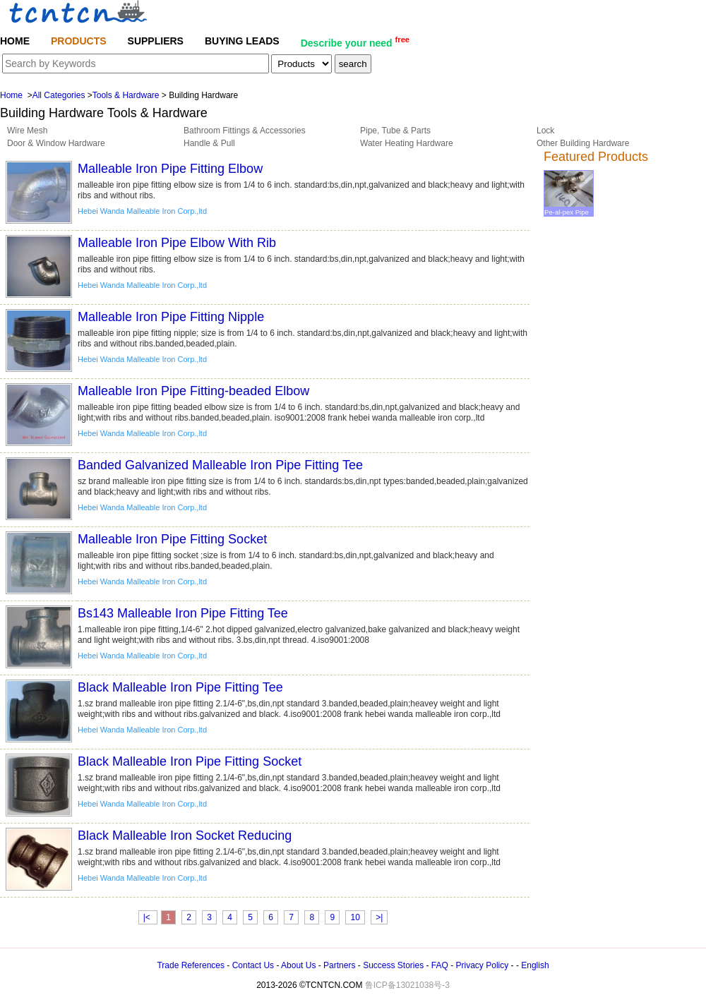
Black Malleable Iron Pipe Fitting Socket (189, 761)
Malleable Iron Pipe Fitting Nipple (171, 317)
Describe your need (355, 42)
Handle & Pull (209, 143)
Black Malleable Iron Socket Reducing (185, 835)
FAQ (439, 965)
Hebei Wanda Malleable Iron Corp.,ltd (142, 211)
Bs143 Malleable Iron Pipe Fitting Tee (183, 613)
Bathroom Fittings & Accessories (245, 130)
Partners (339, 965)
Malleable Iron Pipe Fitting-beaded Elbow (193, 391)
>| (379, 917)
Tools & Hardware (126, 95)
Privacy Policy (482, 965)
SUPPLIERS (156, 41)
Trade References (191, 965)
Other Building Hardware (583, 143)
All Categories (58, 95)
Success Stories (393, 965)
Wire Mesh (27, 130)
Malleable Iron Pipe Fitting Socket (172, 539)
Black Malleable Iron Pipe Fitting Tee (180, 687)
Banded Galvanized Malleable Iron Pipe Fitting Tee (220, 465)
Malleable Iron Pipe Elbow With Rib (177, 243)
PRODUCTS (79, 41)
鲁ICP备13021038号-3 (407, 985)
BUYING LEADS (242, 41)
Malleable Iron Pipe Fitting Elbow (170, 169)
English (535, 965)
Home (11, 95)
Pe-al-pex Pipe (568, 208)
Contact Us (253, 965)
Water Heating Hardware (406, 143)
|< (147, 917)
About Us (298, 965)
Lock (545, 130)
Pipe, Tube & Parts (395, 130)
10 (354, 917)
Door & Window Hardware (56, 143)
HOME (15, 41)
